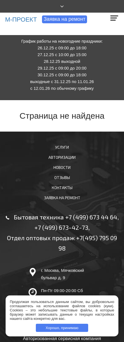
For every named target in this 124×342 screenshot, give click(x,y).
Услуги (62, 147)
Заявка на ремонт (64, 19)
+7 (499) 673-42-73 (61, 227)
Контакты (62, 187)
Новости (62, 167)
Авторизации (62, 157)
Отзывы (62, 177)
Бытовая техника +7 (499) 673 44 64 (65, 217)
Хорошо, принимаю (62, 328)
